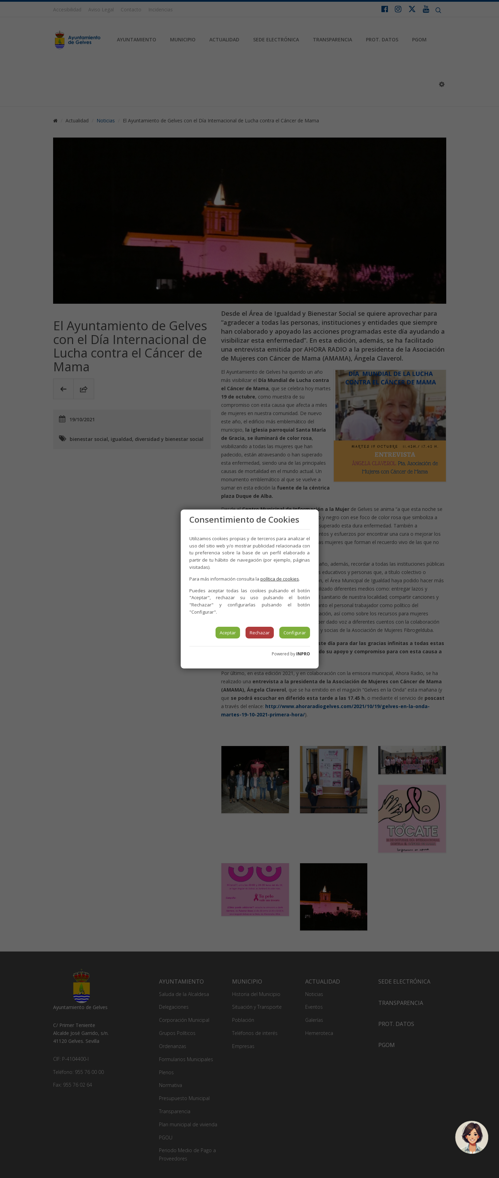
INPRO (303, 654)
